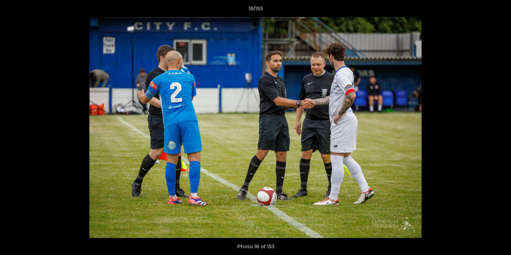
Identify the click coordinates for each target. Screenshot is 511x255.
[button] (498, 10)
